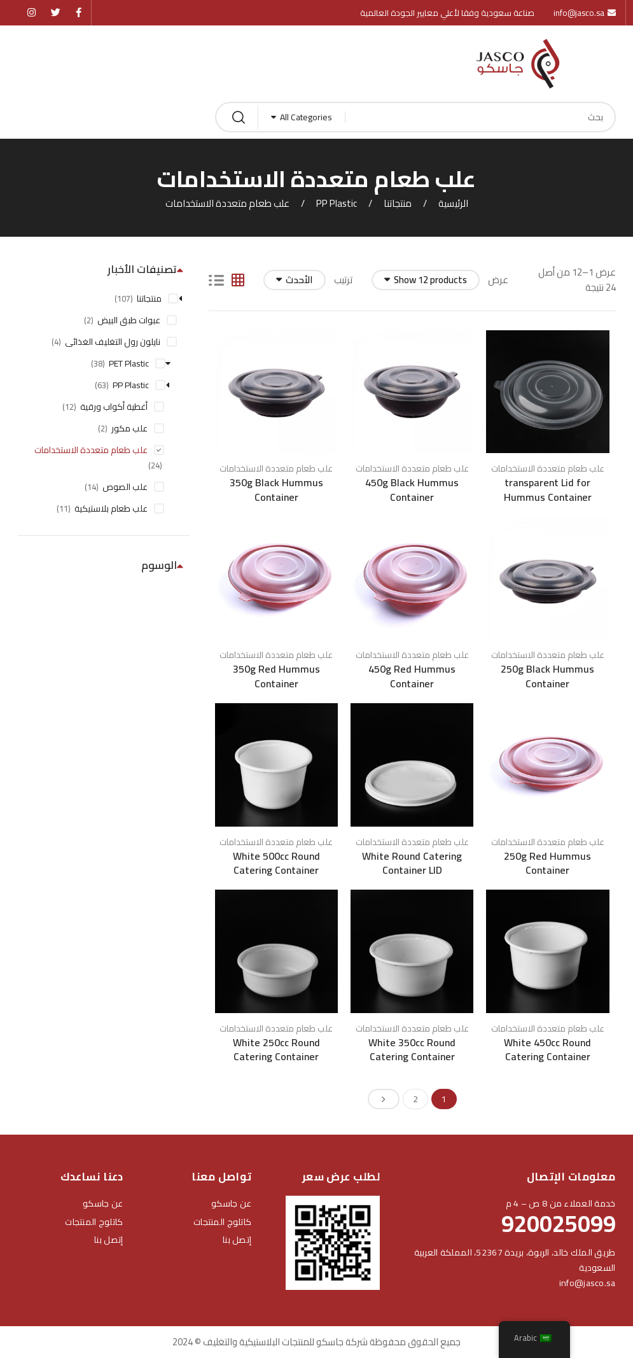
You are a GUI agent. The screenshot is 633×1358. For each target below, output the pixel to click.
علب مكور (129, 428)
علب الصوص (125, 487)
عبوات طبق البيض (128, 320)
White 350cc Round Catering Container (412, 1049)
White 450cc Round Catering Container (547, 1049)
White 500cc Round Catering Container (276, 862)
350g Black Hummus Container (276, 489)
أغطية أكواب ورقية (114, 406)
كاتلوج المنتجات (222, 1222)
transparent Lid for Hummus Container (548, 489)
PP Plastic (336, 203)
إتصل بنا (237, 1240)
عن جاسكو (231, 1203)
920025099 (558, 1223)
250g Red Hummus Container (547, 862)
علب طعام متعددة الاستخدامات (547, 468)
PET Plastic (129, 363)
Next (384, 1099)
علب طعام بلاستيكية (111, 508)
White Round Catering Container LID (412, 862)
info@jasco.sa (587, 1283)
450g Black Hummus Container (412, 489)
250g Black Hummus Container (547, 675)
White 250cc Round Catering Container (276, 1049)
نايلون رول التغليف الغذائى (112, 341)
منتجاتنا (398, 203)
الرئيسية (453, 203)
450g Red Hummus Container (412, 675)
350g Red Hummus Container (276, 675)
